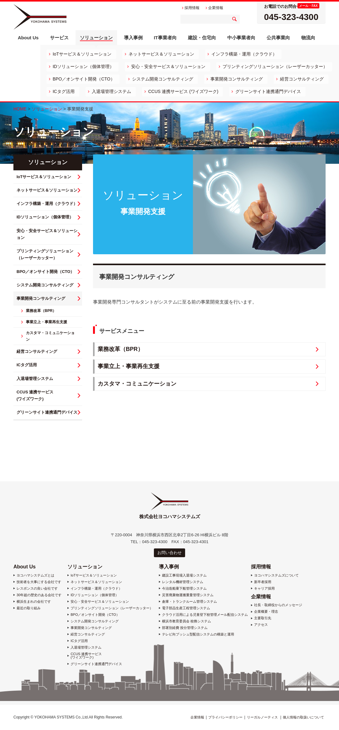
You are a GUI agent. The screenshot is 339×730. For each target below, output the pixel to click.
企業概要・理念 (266, 611)
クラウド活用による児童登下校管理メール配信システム (205, 614)
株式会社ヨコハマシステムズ (39, 17)
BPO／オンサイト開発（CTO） (84, 78)
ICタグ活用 (64, 91)
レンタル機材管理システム (182, 582)
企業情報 (261, 596)
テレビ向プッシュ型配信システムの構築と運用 (198, 634)
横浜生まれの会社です (34, 601)
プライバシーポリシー (225, 717)
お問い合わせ (169, 552)
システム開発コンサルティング (162, 78)
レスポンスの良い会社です (37, 588)
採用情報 (261, 566)
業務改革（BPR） (120, 349)
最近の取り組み (29, 608)
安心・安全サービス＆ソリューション (168, 66)
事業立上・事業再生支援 (129, 366)
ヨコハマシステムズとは (35, 575)
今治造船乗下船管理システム (184, 588)
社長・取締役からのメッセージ (278, 605)
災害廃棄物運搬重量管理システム (188, 595)
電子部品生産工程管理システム (186, 608)
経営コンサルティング (302, 78)
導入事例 (169, 566)
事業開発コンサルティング (236, 78)
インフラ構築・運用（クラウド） (244, 53)
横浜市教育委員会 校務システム (186, 621)
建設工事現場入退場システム (184, 575)
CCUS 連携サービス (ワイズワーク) (183, 91)
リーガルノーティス (262, 717)
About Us (24, 566)
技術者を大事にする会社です (39, 582)
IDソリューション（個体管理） (83, 66)
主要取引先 (262, 618)
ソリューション (47, 108)
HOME (20, 108)
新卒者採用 (262, 582)
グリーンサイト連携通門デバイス (268, 91)
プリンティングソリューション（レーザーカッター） (275, 66)
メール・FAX (308, 5)
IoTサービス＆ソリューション (82, 53)
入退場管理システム (111, 91)
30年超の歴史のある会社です (39, 595)
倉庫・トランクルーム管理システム (189, 601)
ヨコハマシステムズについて (276, 575)
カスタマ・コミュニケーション (137, 384)
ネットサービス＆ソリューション (161, 53)
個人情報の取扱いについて (303, 717)
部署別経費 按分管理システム (185, 628)
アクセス (261, 624)
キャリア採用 (264, 588)
